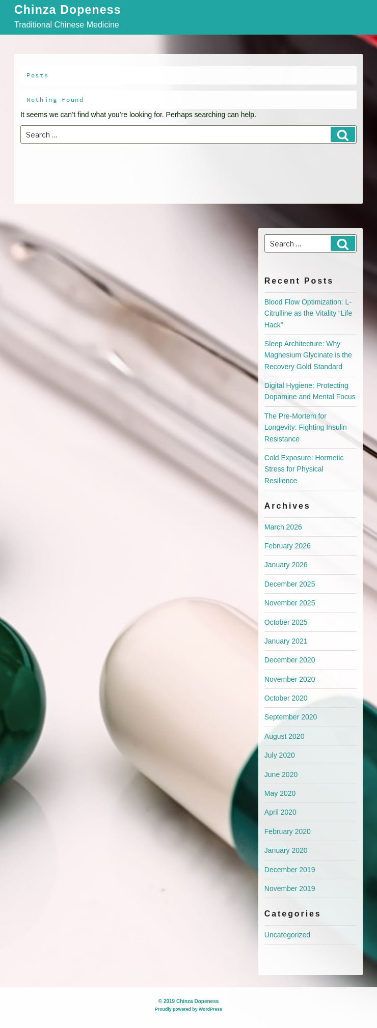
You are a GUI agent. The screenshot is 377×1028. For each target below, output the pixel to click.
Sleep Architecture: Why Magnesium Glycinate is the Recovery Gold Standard (308, 355)
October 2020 (286, 698)
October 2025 (286, 622)
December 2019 (289, 870)
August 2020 (284, 736)
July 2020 (279, 755)
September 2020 (290, 717)
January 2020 (286, 850)
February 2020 (287, 831)
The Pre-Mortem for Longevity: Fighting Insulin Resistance (305, 427)
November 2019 (289, 888)
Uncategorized (287, 935)
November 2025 (289, 603)
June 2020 (281, 774)
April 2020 (280, 812)
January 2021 (286, 641)
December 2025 (289, 584)
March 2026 (283, 527)
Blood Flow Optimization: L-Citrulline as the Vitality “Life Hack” (308, 313)
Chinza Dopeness (67, 10)
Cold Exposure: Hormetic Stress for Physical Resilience (304, 469)
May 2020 (279, 793)
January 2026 (286, 565)
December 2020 (289, 660)
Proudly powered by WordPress (188, 1009)
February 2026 (287, 546)
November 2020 (289, 679)
